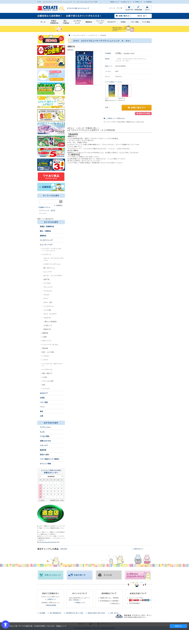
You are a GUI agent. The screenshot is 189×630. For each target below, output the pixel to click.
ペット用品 (146, 22)
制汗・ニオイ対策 (48, 352)
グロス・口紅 (48, 302)
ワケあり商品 (44, 436)
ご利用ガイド (51, 599)
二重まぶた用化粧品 (50, 321)
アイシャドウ (48, 287)
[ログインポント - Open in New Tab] (51, 152)
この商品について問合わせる (115, 118)
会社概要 (42, 613)
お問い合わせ (114, 613)
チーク (46, 298)
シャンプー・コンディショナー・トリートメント (51, 249)
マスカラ (46, 295)
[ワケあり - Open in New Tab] (51, 176)
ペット (42, 407)
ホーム (43, 22)
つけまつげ (47, 318)
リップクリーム (49, 306)
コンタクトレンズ (77, 22)
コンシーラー (48, 272)
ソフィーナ (42, 213)
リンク (63, 626)
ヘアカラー (46, 356)
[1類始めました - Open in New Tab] (51, 164)
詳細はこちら (80, 602)
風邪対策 (43, 450)
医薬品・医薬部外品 (54, 22)
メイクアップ (46, 254)
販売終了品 (47, 329)
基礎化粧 (45, 333)
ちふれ (42, 432)
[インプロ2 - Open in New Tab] (51, 75)
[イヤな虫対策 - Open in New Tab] (51, 115)
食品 (41, 411)
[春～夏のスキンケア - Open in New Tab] (51, 102)
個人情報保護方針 (55, 613)
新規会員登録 (51, 605)
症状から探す (44, 454)
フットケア (46, 388)
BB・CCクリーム (49, 268)
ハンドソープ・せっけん (50, 344)
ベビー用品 (134, 22)
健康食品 (88, 22)
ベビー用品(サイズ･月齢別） (50, 459)
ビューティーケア (100, 22)
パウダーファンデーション (52, 264)
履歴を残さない (139, 549)
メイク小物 (47, 310)
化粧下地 (46, 279)
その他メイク (48, 325)
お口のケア (111, 22)
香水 (43, 385)
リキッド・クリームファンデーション (54, 259)
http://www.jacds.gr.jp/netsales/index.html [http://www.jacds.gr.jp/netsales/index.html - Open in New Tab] (48, 542)
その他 (44, 377)
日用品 (123, 22)
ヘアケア (45, 360)
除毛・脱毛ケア (47, 373)
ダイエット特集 (45, 464)
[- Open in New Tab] (51, 128)
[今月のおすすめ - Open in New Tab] (51, 62)
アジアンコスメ (45, 427)
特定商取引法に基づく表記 (74, 613)
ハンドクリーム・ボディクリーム (52, 365)
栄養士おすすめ (45, 441)
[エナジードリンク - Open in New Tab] (51, 141)
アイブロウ (47, 283)
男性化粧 (45, 348)
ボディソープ (46, 341)
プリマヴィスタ (44, 210)
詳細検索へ (59, 205)
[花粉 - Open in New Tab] (51, 88)
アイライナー (48, 291)
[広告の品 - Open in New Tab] (51, 39)
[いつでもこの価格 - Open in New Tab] (51, 50)
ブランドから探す (48, 381)
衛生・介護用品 (65, 22)
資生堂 (53, 210)
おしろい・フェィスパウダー (53, 275)
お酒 (41, 416)
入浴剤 (44, 337)
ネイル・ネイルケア (50, 314)
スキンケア (44, 445)
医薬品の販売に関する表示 (96, 613)
